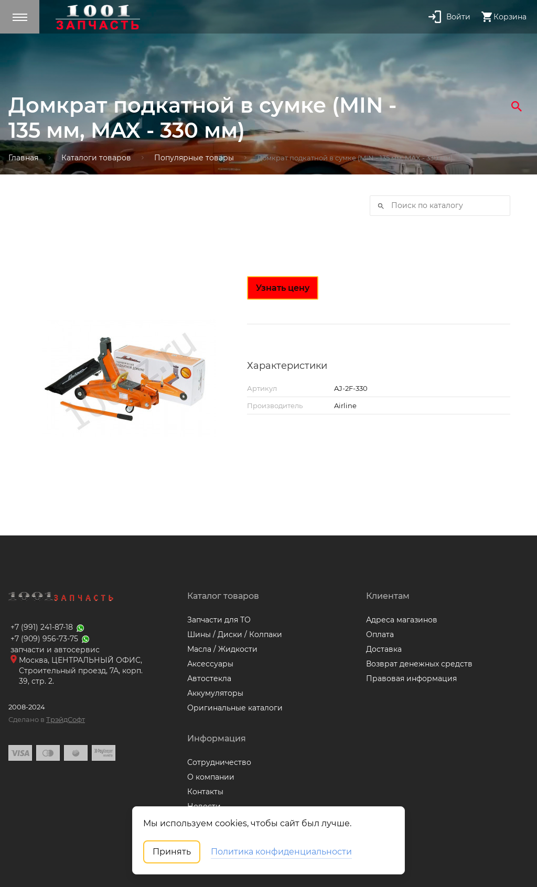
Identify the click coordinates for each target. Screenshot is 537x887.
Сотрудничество (219, 762)
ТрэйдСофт (65, 719)
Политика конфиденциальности (281, 852)
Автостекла (209, 678)
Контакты (205, 791)
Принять (172, 852)
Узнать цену (282, 288)
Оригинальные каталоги (235, 708)
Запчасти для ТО (219, 620)
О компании (210, 777)
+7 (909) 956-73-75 (50, 638)
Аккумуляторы (215, 693)
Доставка (384, 649)
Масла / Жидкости (222, 649)
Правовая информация (411, 678)
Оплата (380, 634)
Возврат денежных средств (419, 664)
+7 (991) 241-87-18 (47, 627)
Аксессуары (210, 664)
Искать (377, 206)
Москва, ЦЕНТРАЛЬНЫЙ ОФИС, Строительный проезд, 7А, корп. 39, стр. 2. (81, 670)
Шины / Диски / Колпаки (234, 634)
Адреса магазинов (401, 620)
